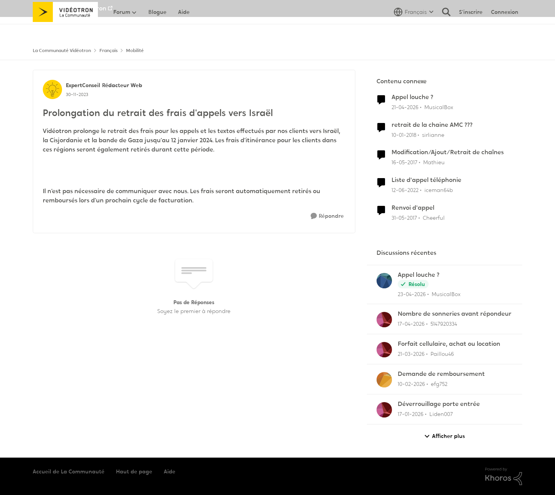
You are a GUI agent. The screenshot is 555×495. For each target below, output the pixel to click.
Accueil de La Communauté (68, 471)
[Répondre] (327, 216)
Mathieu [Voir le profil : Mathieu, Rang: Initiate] (434, 162)
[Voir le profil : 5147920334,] (384, 319)
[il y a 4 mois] (411, 354)
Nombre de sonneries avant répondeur (454, 314)
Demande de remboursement (441, 374)
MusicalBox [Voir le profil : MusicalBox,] (446, 293)
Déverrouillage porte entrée (439, 404)
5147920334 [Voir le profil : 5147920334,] (444, 323)
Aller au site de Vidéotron (69, 8)
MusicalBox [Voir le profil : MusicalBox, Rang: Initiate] (438, 107)
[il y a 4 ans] (405, 190)
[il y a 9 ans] (404, 162)
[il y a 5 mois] (411, 384)
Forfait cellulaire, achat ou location (449, 344)
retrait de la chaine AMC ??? (432, 125)
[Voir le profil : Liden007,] (384, 410)
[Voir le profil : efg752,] (384, 379)
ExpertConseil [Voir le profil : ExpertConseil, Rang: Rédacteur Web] (83, 85)
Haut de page (134, 471)
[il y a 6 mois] (411, 414)
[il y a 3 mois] (405, 107)
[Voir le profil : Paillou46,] (384, 349)
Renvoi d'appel (413, 208)
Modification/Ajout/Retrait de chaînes (448, 152)
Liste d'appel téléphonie (426, 180)
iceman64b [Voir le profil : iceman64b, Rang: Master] (438, 190)
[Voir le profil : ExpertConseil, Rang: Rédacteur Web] (52, 89)
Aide (169, 471)
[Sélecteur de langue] (413, 29)
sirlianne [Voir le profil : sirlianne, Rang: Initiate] (433, 134)
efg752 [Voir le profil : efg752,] (439, 384)
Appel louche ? (412, 97)
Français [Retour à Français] (108, 50)
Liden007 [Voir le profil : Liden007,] (441, 414)
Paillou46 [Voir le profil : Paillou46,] (442, 353)
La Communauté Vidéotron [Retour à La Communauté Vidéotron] (62, 50)
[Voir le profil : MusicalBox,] (384, 280)
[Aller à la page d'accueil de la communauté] (65, 29)
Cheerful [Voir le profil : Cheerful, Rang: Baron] (434, 217)
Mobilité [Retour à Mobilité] (135, 50)
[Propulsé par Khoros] (503, 476)
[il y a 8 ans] (404, 135)
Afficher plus (444, 436)
